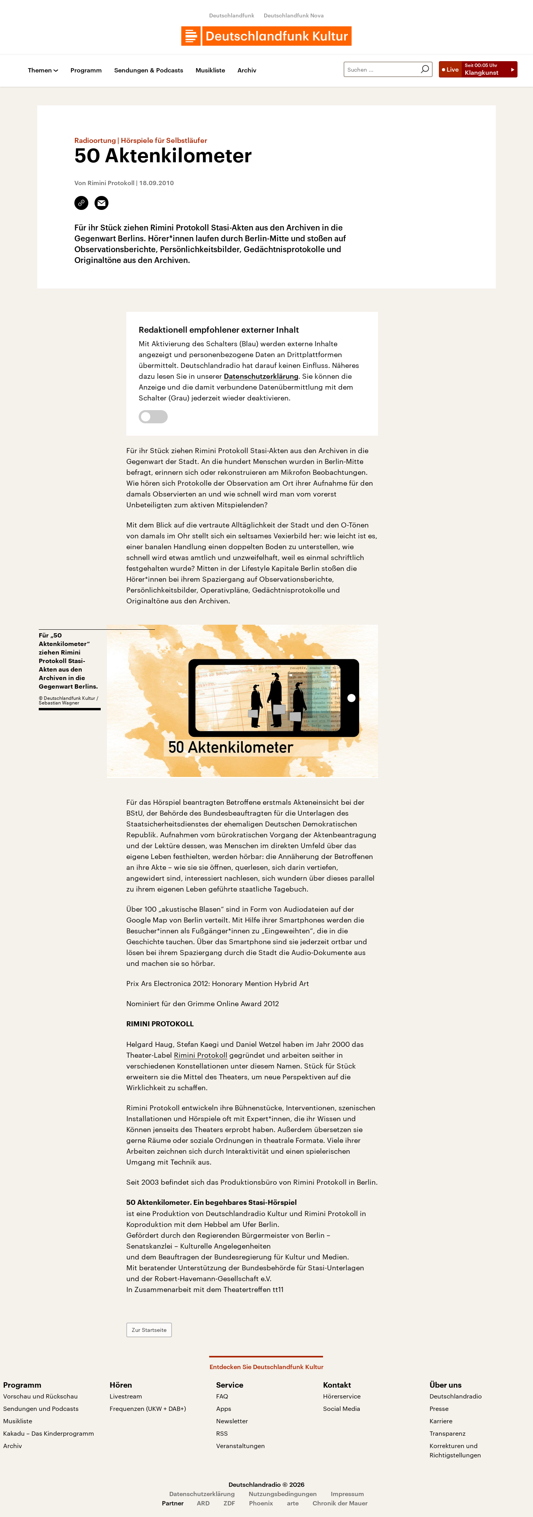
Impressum (347, 1493)
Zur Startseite (149, 1329)
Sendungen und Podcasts (41, 1408)
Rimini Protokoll (200, 1055)
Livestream (126, 1396)
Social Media (341, 1408)
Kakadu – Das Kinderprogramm (48, 1433)
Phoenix (261, 1503)
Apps (223, 1408)
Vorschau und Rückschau (40, 1396)
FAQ (222, 1396)
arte (293, 1503)
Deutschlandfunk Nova (294, 15)
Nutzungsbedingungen (283, 1493)
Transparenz (448, 1433)
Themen (40, 70)
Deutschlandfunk (231, 15)
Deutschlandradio (456, 1396)
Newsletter (232, 1420)
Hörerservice (342, 1396)
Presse (439, 1408)
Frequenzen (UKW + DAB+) (148, 1408)
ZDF (229, 1503)
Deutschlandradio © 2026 (266, 1484)
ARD (203, 1503)
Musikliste (210, 70)
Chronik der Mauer (340, 1503)
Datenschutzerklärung (261, 376)
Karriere (441, 1420)
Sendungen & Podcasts (148, 70)
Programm (86, 70)
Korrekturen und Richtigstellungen (455, 1450)
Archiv (246, 70)
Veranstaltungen (240, 1445)
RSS (222, 1433)
